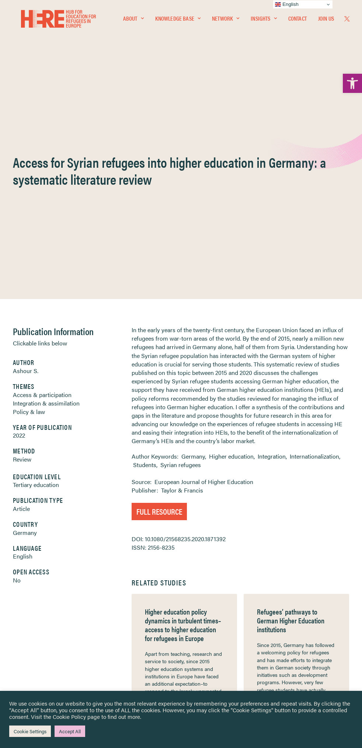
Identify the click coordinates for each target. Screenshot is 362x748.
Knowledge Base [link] (178, 21)
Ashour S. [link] (25, 178)
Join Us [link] (326, 21)
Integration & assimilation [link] (46, 210)
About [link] (133, 21)
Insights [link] (263, 21)
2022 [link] (19, 242)
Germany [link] (25, 339)
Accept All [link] (70, 731)
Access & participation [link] (42, 202)
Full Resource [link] (159, 318)
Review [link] (22, 266)
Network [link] (225, 21)
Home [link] (33, 608)
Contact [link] (297, 21)
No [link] (17, 387)
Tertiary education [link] (36, 292)
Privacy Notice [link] (203, 608)
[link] (352, 83)
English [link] (22, 363)
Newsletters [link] (44, 641)
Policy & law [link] (29, 219)
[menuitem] (133, 21)
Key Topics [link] (199, 672)
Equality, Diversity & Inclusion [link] (218, 625)
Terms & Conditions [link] (208, 616)
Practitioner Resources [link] (212, 664)
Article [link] (21, 316)
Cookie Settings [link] (30, 731)
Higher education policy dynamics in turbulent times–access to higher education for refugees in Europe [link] (183, 431)
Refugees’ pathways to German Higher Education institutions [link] (290, 427)
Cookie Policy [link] (69, 716)
